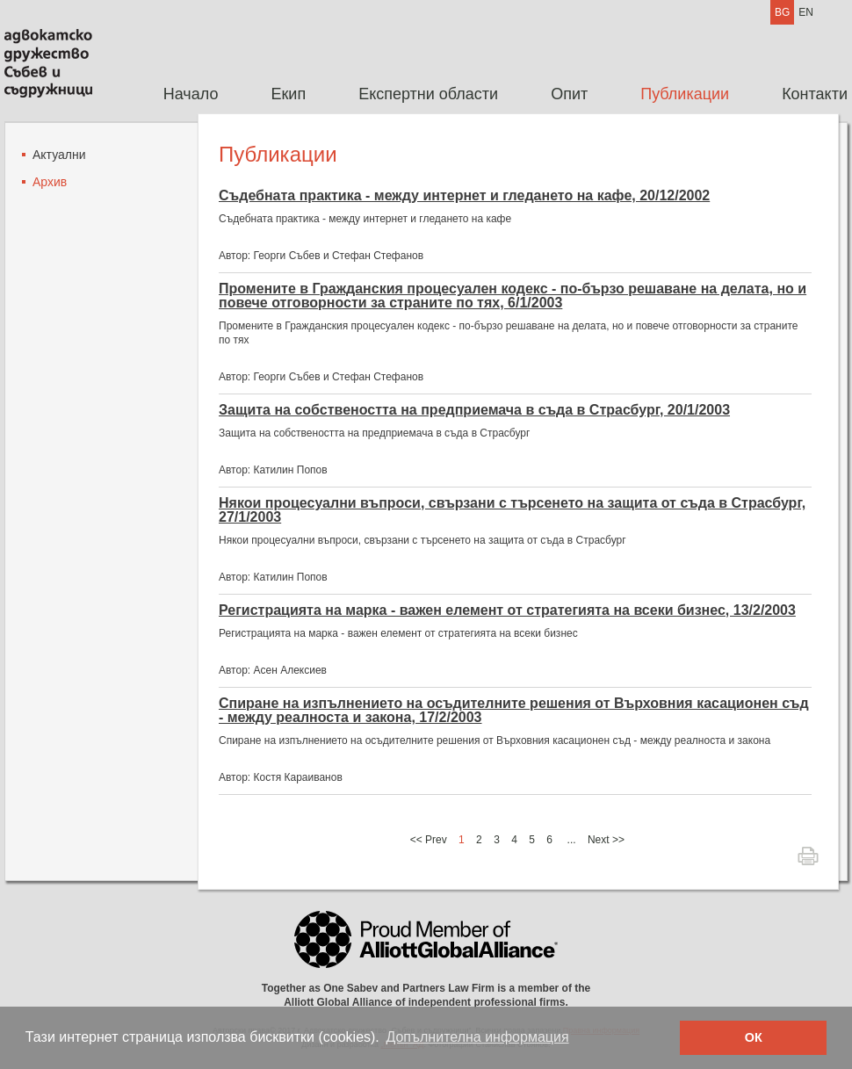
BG (782, 12)
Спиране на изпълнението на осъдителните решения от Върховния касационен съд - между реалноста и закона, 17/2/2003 (514, 711)
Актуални (59, 155)
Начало (191, 94)
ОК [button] (753, 1037)
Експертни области (428, 94)
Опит (569, 94)
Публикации (684, 94)
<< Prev (428, 840)
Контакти (815, 94)
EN (805, 12)
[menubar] (492, 94)
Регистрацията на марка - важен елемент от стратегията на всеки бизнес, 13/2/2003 (507, 610)
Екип (288, 94)
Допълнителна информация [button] (477, 1036)
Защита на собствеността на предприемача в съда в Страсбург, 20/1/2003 (474, 410)
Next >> (606, 840)
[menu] (54, 175)
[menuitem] (191, 94)
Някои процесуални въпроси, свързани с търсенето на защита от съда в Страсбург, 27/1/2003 (512, 510)
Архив (49, 182)
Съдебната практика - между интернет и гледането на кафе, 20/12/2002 (464, 196)
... (571, 840)
